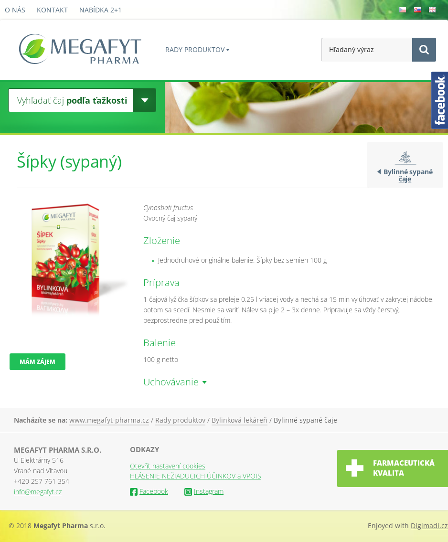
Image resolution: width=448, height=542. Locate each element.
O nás (15, 9)
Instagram (204, 491)
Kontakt (52, 9)
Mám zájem (37, 362)
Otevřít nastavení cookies (167, 465)
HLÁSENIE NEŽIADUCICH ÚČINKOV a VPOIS (195, 475)
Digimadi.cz (429, 525)
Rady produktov (194, 49)
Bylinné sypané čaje (408, 175)
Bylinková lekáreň (239, 420)
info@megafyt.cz (38, 491)
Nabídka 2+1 (100, 9)
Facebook (149, 491)
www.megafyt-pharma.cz (109, 420)
